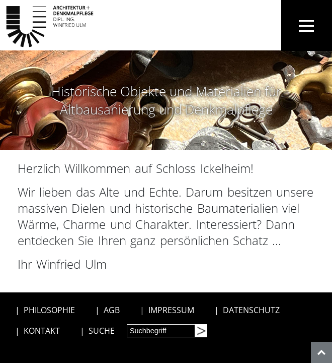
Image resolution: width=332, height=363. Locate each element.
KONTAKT (42, 330)
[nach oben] (321, 352)
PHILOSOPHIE (49, 310)
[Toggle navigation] (306, 25)
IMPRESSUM (171, 310)
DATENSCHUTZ (251, 310)
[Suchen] (201, 331)
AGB (112, 310)
